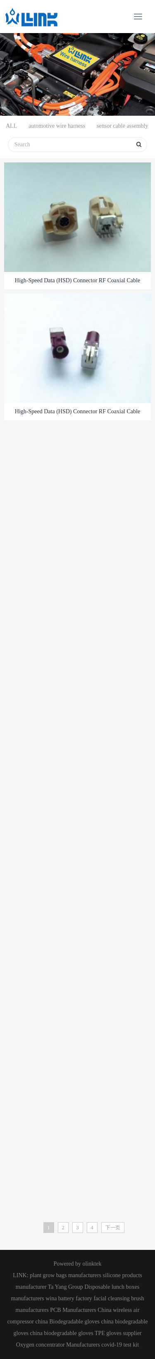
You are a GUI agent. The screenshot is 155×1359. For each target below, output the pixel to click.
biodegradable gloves (68, 1333)
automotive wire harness (57, 126)
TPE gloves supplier (118, 1333)
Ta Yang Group (65, 1287)
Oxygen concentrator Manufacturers (58, 1345)
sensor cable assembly (122, 126)
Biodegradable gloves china (81, 1321)
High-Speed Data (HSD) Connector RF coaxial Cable (77, 280)
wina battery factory (68, 1298)
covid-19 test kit (120, 1345)
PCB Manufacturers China (81, 1310)
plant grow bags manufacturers (65, 1275)
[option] (77, 74)
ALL (11, 126)
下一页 (112, 1227)
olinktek (92, 1264)
